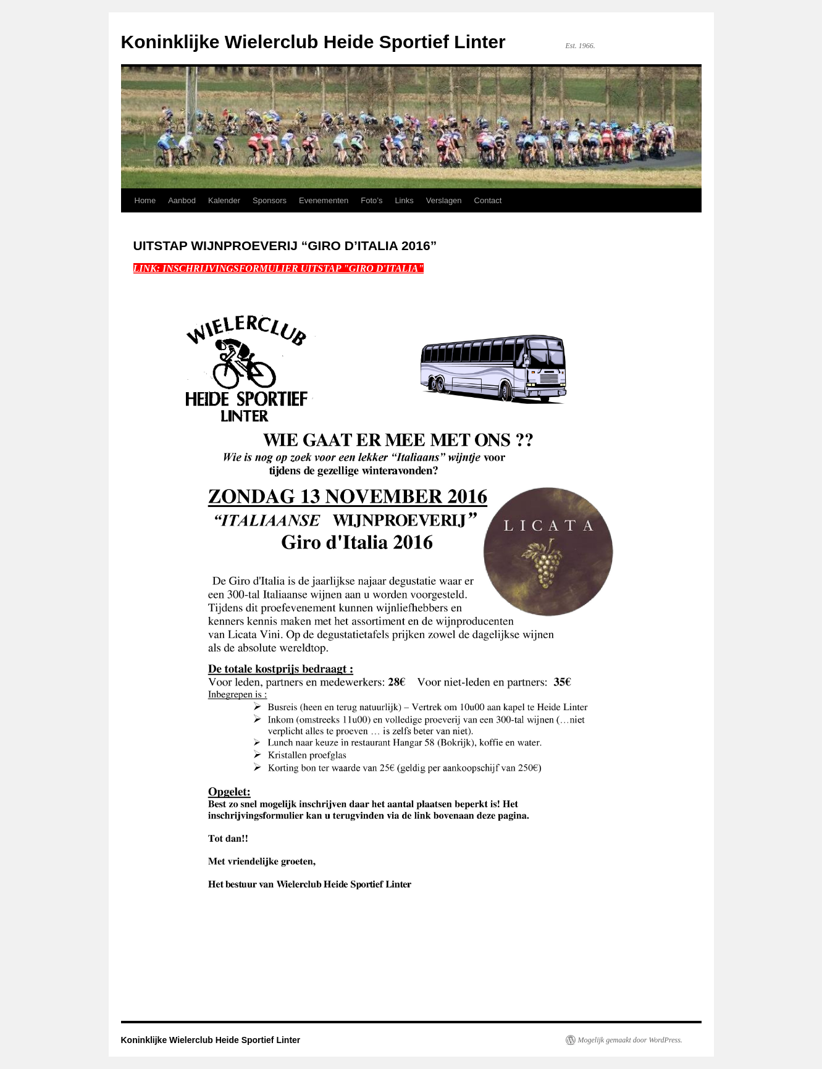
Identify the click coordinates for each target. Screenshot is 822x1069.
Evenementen (323, 200)
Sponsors (270, 200)
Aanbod (182, 200)
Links (404, 200)
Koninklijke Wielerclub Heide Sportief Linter (313, 41)
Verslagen (444, 200)
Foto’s (371, 200)
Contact (488, 200)
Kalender (224, 200)
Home (145, 200)
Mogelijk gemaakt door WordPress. (630, 1040)
